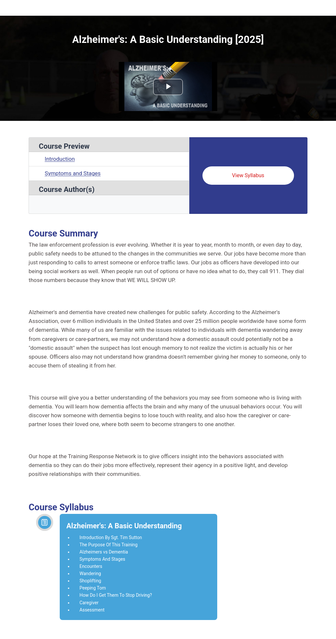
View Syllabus (248, 175)
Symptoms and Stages (72, 173)
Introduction (60, 159)
